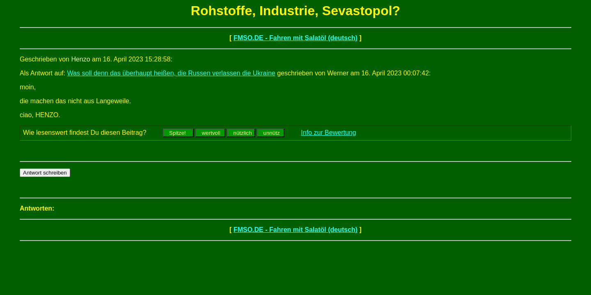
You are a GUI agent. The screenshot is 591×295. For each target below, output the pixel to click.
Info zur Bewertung (328, 132)
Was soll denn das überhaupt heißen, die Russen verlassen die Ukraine (171, 73)
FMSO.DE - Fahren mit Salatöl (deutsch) (295, 37)
